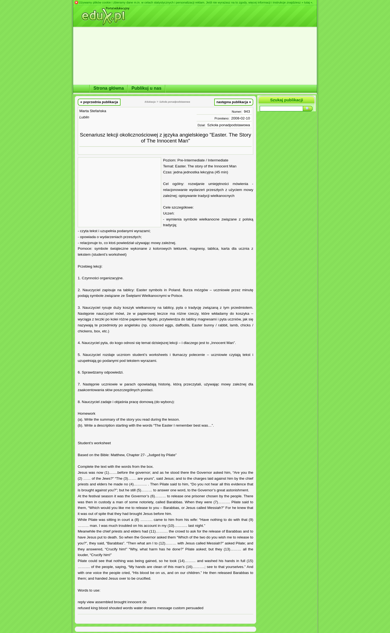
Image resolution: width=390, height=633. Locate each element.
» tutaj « (306, 2)
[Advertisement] (119, 192)
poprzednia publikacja (99, 102)
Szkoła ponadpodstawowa (228, 125)
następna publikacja (233, 102)
